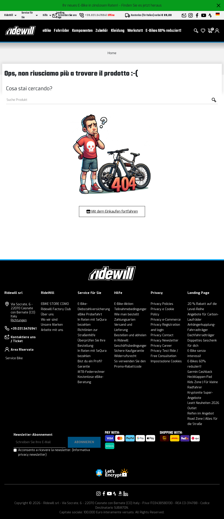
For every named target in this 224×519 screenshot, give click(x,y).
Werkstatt (135, 31)
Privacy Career (161, 346)
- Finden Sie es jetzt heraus (140, 5)
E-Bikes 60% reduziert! (163, 31)
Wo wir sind (49, 320)
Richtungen (19, 320)
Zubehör (101, 31)
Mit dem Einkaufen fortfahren (112, 211)
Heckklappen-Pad (199, 377)
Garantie (84, 366)
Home (112, 53)
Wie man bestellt (126, 314)
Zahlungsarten (124, 320)
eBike (47, 31)
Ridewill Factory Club (56, 309)
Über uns (47, 314)
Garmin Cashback (199, 372)
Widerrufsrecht (125, 356)
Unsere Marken (52, 325)
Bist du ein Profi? (90, 361)
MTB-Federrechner (91, 372)
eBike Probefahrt (90, 314)
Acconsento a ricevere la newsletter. (54, 452)
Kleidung (117, 31)
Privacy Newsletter (164, 340)
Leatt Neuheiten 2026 (203, 403)
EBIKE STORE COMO (55, 304)
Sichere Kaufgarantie (129, 351)
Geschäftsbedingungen (130, 346)
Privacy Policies (162, 304)
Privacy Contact (162, 335)
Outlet (192, 408)
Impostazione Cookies (166, 361)
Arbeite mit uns (52, 330)
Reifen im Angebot (200, 413)
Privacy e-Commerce (166, 320)
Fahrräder (61, 31)
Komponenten (82, 31)
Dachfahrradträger (201, 335)
